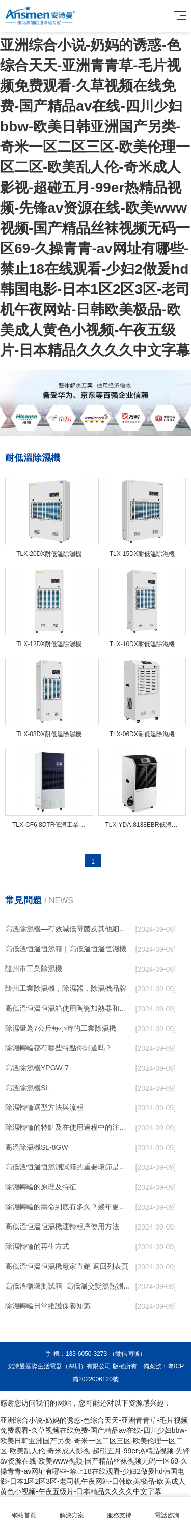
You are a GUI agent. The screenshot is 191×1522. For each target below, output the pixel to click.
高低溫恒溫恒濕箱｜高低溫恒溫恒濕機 (65, 949)
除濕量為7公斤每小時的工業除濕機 (60, 1028)
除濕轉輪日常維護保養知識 (48, 1306)
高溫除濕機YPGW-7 (37, 1068)
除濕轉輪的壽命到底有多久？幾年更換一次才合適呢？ (68, 1207)
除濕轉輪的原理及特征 (40, 1187)
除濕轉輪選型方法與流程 (44, 1107)
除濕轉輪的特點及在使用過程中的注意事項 (68, 1127)
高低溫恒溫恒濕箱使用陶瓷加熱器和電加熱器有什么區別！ (68, 1008)
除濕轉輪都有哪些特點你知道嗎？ (58, 1048)
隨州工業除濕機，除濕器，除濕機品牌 (65, 988)
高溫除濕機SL (27, 1088)
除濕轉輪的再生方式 (37, 1246)
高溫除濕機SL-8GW (36, 1147)
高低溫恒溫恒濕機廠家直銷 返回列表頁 (66, 1266)
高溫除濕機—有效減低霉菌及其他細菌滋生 (68, 929)
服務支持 (120, 1509)
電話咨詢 (167, 1509)
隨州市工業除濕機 (33, 968)
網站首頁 (24, 1509)
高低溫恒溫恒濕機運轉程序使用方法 (62, 1226)
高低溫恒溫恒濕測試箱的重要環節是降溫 (68, 1167)
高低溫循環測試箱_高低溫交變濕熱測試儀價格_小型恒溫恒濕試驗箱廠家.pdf (68, 1286)
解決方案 (72, 1509)
